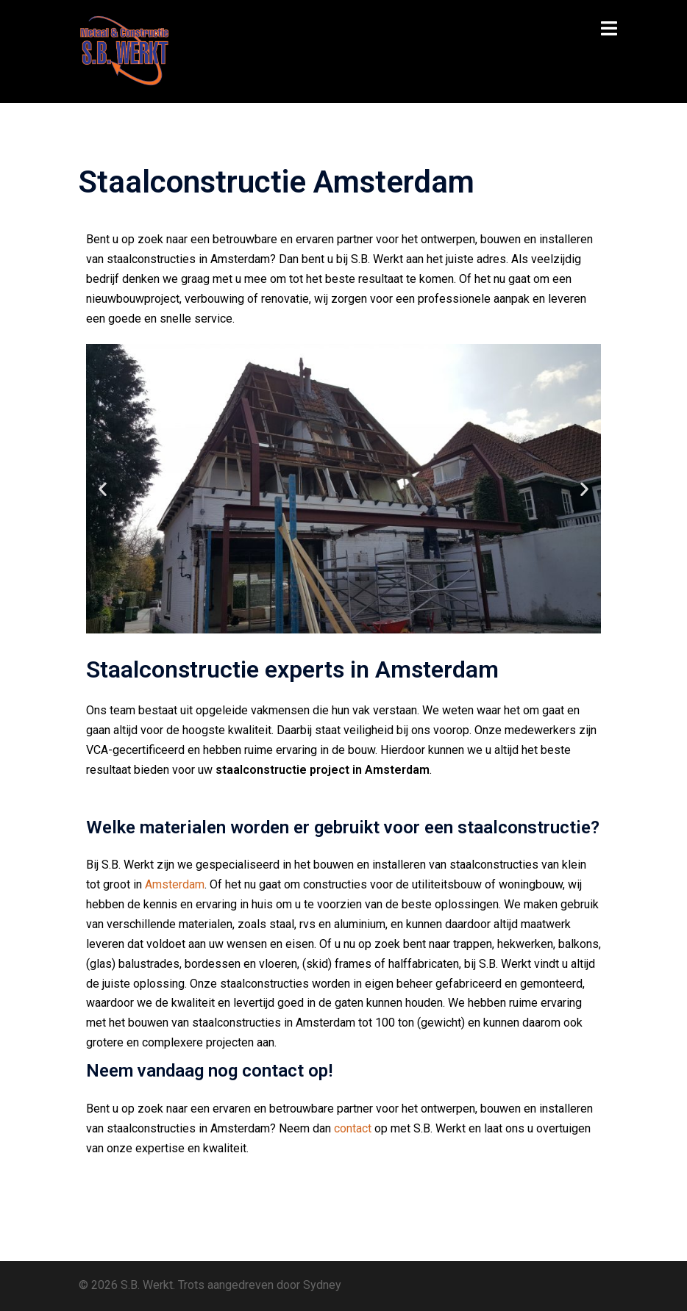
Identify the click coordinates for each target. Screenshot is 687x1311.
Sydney (322, 1285)
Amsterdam (174, 884)
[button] (102, 488)
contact (352, 1128)
